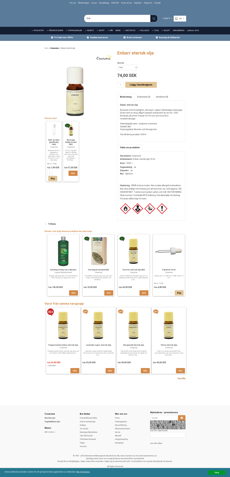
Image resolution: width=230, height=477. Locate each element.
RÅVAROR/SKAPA (56, 35)
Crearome (54, 52)
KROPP (101, 35)
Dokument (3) (143, 101)
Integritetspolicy (121, 439)
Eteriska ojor (50, 418)
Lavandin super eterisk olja (98, 349)
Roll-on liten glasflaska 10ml (54, 146)
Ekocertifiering (121, 425)
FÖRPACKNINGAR (75, 35)
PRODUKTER (39, 35)
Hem (47, 52)
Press (117, 418)
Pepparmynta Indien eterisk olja (63, 349)
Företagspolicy (121, 422)
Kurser (94, 3)
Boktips (83, 425)
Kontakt (157, 3)
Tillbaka (50, 228)
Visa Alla (181, 382)
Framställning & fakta (88, 418)
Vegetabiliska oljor (52, 422)
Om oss (73, 3)
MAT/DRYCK (130, 35)
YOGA (156, 35)
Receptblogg (104, 3)
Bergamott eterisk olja (133, 349)
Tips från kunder (86, 436)
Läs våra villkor (156, 443)
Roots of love (126, 3)
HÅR (111, 35)
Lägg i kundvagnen (141, 88)
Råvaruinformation (122, 429)
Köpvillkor (138, 3)
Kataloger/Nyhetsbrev (88, 432)
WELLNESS (144, 35)
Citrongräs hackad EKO (98, 274)
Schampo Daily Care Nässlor (63, 274)
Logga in (166, 18)
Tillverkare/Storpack (88, 439)
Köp (53, 182)
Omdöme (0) (162, 101)
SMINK (118, 35)
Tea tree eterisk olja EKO (133, 274)
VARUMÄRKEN (178, 35)
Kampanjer (119, 443)
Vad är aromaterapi (87, 422)
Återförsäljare (83, 3)
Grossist (83, 446)
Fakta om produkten (130, 151)
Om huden (84, 429)
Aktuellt (118, 436)
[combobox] (51, 432)
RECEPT (167, 35)
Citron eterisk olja (169, 349)
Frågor (82, 443)
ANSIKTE (90, 35)
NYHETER (115, 3)
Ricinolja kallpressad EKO (70, 146)
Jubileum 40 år (193, 35)
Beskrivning (126, 101)
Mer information (87, 472)
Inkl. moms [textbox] (49, 432)
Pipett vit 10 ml (169, 274)
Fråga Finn (148, 3)
